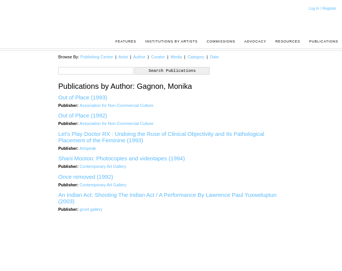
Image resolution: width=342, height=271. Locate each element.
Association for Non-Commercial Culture (116, 105)
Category (196, 57)
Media (176, 57)
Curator (158, 57)
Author (139, 57)
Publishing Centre (96, 57)
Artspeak (88, 148)
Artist (123, 57)
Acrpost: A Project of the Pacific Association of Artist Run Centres (334, 21)
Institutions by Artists (171, 41)
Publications (323, 41)
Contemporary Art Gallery (103, 166)
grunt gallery (91, 209)
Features (125, 41)
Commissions (221, 41)
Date (214, 57)
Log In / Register (322, 8)
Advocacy (255, 41)
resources (287, 41)
